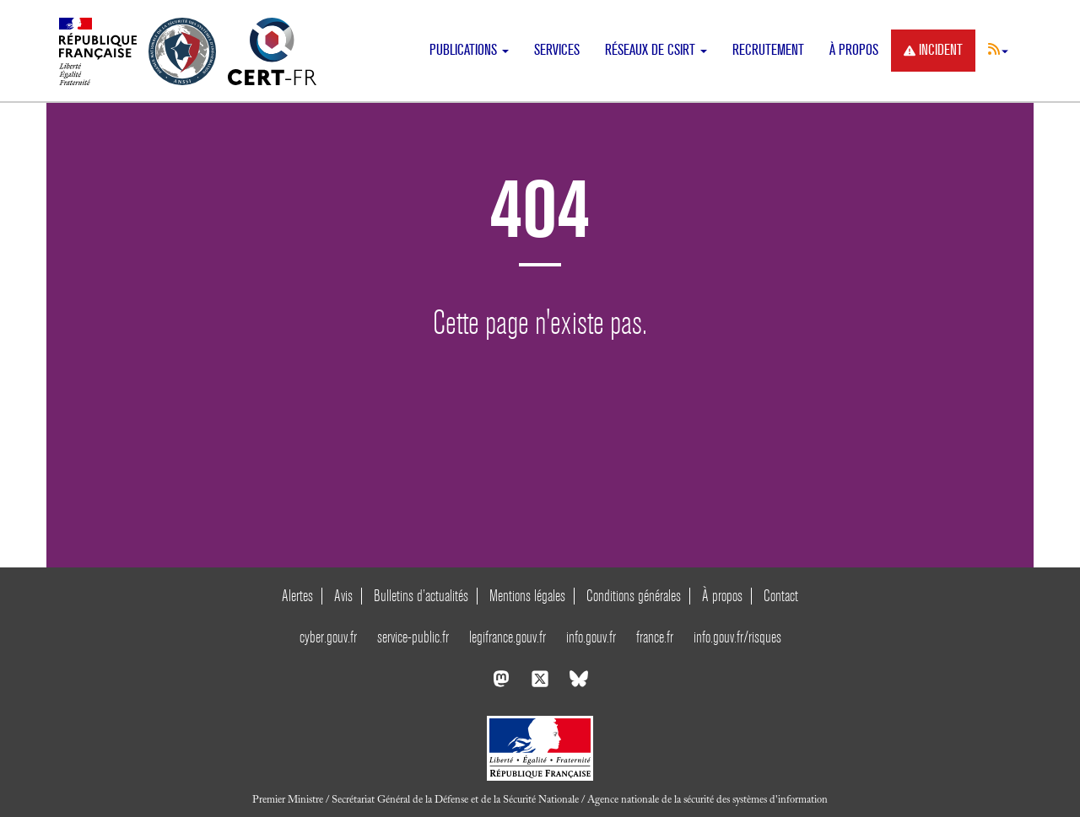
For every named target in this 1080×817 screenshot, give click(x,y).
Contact (781, 595)
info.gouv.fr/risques (737, 637)
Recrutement (768, 50)
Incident (933, 50)
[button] (998, 49)
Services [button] (557, 50)
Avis (343, 595)
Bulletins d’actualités (421, 595)
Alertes (297, 595)
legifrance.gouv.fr (507, 637)
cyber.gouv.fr (328, 637)
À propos (853, 50)
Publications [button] (469, 50)
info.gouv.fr (591, 637)
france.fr (654, 637)
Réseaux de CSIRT (656, 50)
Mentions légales (527, 595)
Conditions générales (633, 595)
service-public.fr (413, 637)
